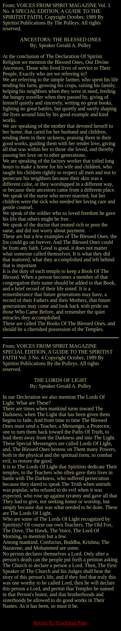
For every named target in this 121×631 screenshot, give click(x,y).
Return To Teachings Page (60, 623)
